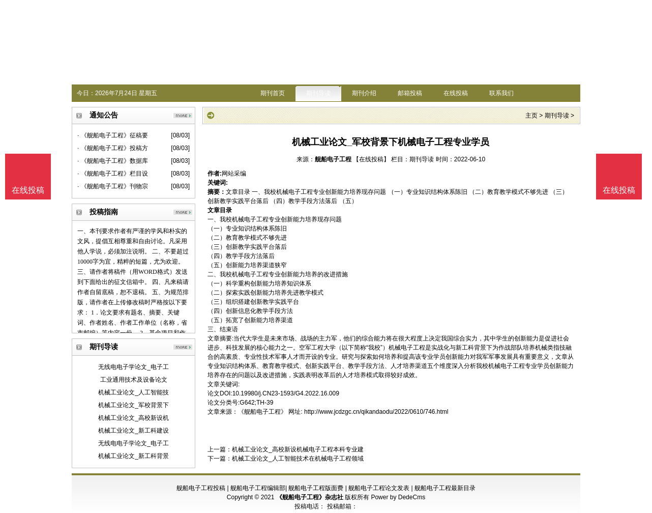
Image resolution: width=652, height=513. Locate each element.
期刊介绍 (364, 93)
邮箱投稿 (410, 93)
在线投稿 (455, 93)
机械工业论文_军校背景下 (133, 405)
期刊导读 (318, 93)
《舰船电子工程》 (262, 411)
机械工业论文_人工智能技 (133, 392)
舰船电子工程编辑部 (257, 488)
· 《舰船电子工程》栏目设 (112, 173)
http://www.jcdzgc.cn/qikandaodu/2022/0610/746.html (376, 411)
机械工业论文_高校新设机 (133, 417)
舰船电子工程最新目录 (445, 488)
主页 (531, 115)
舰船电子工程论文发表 (378, 488)
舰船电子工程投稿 (200, 488)
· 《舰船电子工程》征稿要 (112, 135)
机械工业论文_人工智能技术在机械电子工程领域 (298, 458)
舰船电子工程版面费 (315, 488)
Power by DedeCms (398, 497)
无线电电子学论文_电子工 (133, 366)
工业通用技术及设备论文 (133, 379)
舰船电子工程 (333, 159)
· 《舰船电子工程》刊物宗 (112, 186)
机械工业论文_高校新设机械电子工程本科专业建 (298, 449)
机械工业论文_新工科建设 (133, 430)
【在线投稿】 (371, 159)
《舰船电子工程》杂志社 (309, 497)
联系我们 (501, 93)
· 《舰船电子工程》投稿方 (112, 148)
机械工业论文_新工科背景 (133, 456)
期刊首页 (272, 93)
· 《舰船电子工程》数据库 (112, 160)
